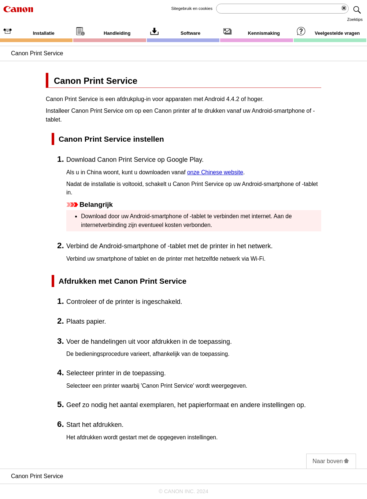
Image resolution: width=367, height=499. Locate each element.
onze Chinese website (215, 172)
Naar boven (331, 461)
